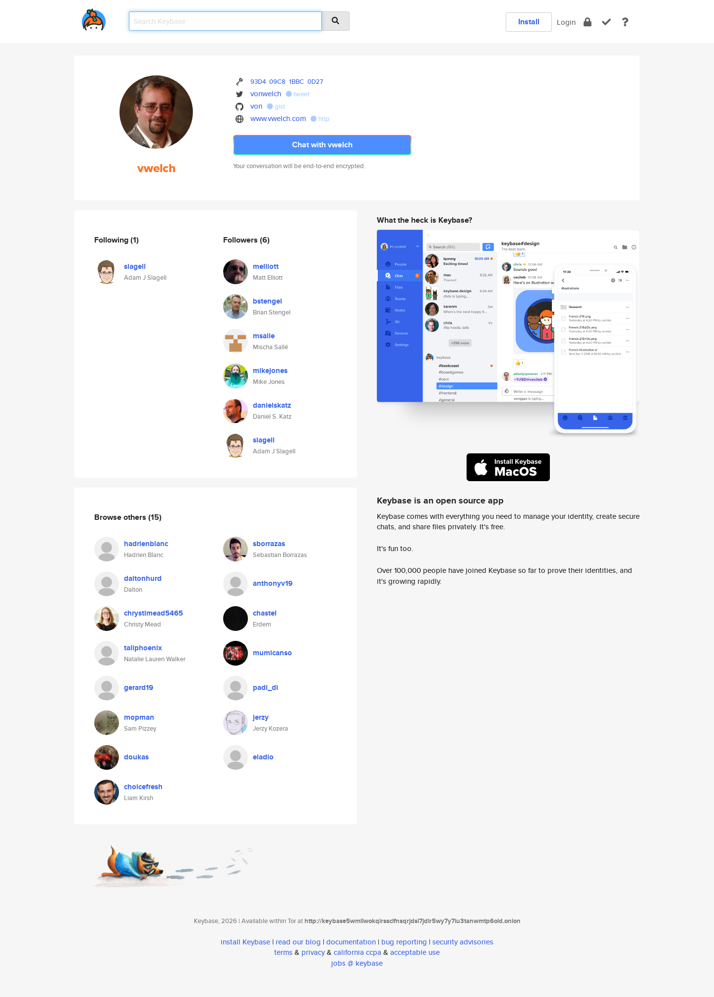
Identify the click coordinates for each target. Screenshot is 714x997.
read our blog (298, 941)
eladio (263, 756)
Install (528, 21)
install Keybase (245, 941)
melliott (266, 266)
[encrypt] (588, 22)
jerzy (261, 717)
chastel (265, 613)
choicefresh (143, 786)
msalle (264, 335)
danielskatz (272, 405)
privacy (313, 952)
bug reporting (404, 941)
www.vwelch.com (278, 118)
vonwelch (265, 93)
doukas (136, 756)
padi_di (265, 687)
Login (566, 22)
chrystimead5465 (153, 613)
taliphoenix (143, 647)
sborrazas (269, 543)
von (256, 106)
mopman (139, 717)
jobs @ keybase (357, 963)
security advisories (462, 941)
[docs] (625, 22)
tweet (297, 94)
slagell (135, 266)
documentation (351, 941)
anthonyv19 (273, 583)
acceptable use (415, 952)
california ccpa (357, 952)
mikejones (270, 370)
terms (283, 952)
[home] (94, 17)
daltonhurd (143, 578)
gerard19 (138, 687)
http (320, 119)
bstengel (267, 301)
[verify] (606, 22)
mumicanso (272, 652)
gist (276, 106)
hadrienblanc (146, 543)
